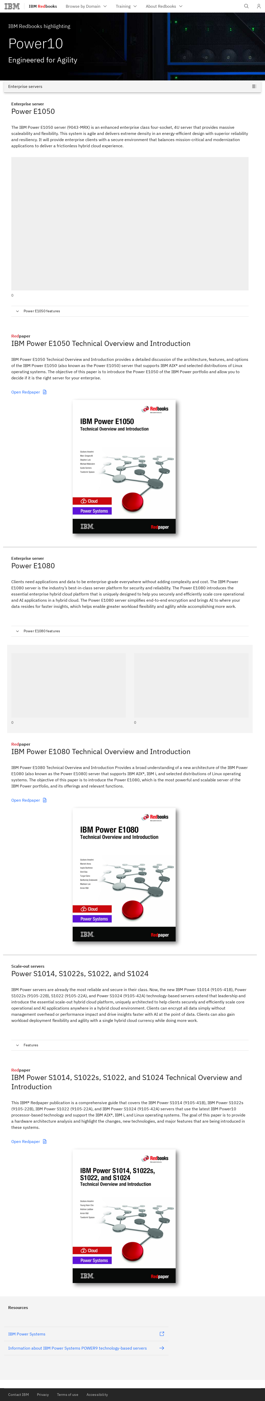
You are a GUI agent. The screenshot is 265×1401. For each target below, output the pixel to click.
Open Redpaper (29, 392)
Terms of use (67, 1394)
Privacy (43, 1394)
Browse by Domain (87, 6)
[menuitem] (87, 6)
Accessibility (97, 1394)
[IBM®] (12, 6)
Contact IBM (18, 1394)
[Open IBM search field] (246, 6)
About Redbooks (164, 6)
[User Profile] (259, 6)
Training (127, 6)
